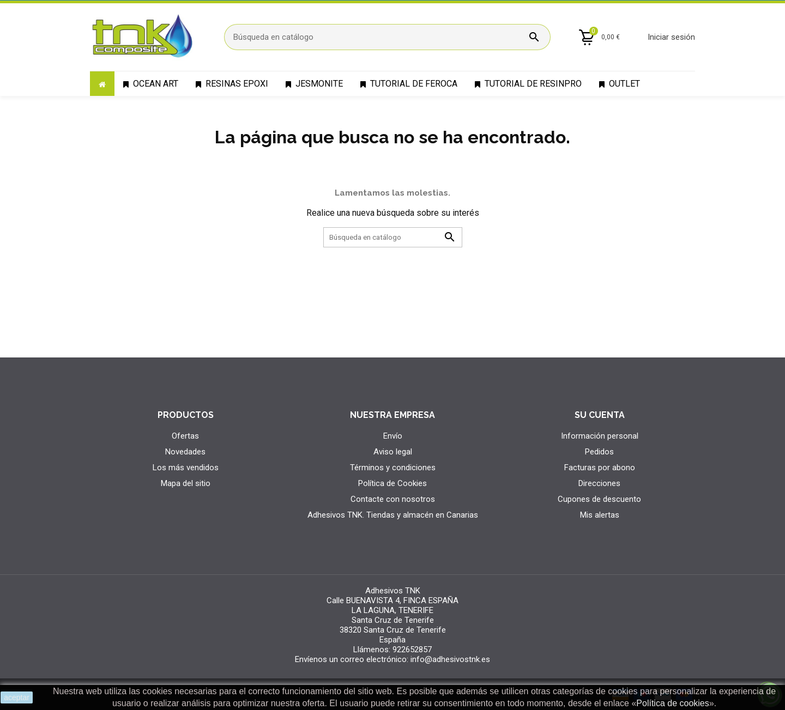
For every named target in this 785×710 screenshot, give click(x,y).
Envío (392, 436)
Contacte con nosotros (393, 499)
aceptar (16, 697)
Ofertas (185, 436)
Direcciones (599, 483)
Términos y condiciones (393, 467)
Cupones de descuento (599, 499)
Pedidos (599, 452)
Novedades (185, 452)
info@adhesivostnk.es (450, 659)
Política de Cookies (392, 483)
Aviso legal (392, 452)
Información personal (599, 436)
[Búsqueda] (387, 37)
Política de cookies (672, 703)
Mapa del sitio (185, 483)
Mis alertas (599, 515)
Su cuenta (600, 415)
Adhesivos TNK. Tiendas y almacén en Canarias (392, 515)
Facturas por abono (599, 467)
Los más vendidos (186, 467)
